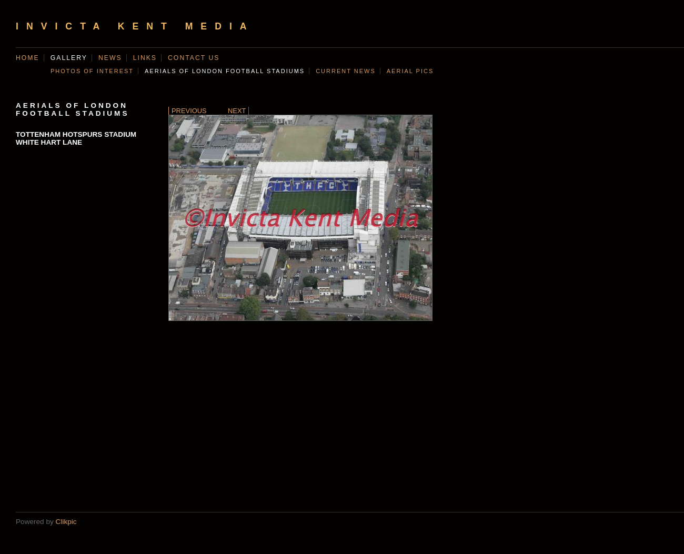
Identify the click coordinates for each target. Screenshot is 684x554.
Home (27, 58)
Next (237, 111)
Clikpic (66, 522)
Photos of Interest (92, 71)
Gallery (69, 58)
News (110, 58)
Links (145, 58)
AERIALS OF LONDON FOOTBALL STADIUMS (225, 71)
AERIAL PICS (410, 71)
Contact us (193, 58)
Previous (189, 111)
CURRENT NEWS (346, 71)
